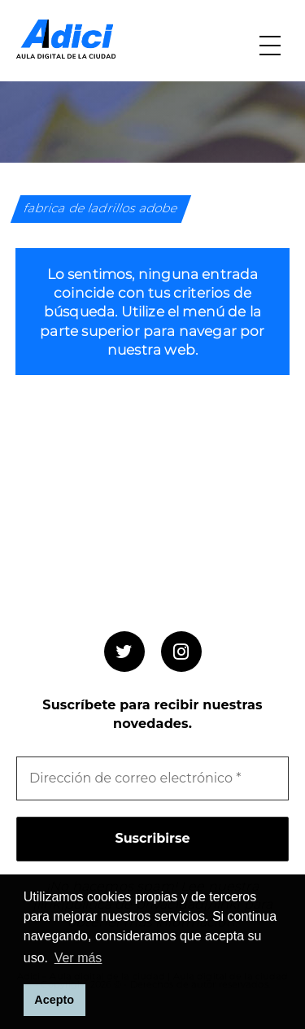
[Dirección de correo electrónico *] (152, 778)
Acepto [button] (54, 999)
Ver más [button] (78, 958)
